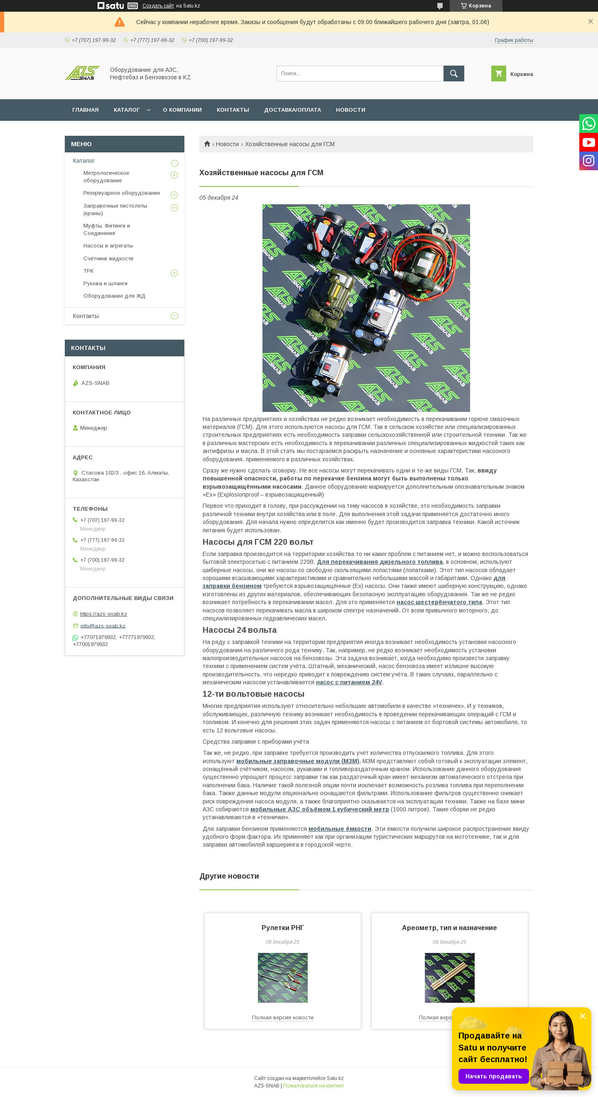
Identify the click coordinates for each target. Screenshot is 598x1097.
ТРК (88, 271)
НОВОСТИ (350, 110)
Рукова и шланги (105, 283)
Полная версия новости (283, 1017)
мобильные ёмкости (340, 828)
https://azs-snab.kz (103, 614)
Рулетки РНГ (283, 927)
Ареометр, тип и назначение (449, 927)
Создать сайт (158, 6)
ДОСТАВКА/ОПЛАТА (292, 110)
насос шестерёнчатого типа (439, 602)
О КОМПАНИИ (182, 110)
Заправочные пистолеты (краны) (115, 209)
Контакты (86, 316)
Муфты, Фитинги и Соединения (106, 229)
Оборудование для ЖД (114, 296)
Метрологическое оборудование (106, 177)
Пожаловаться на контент (313, 1086)
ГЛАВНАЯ (85, 110)
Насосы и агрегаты (108, 245)
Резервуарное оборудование (121, 193)
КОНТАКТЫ (233, 110)
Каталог (84, 160)
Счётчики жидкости (108, 258)
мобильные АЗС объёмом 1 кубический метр (319, 809)
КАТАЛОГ (127, 110)
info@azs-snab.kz (103, 625)
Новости (227, 144)
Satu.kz (335, 1078)
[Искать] (454, 73)
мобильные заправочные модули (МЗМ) (297, 761)
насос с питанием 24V (349, 682)
